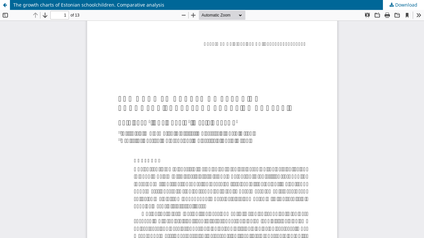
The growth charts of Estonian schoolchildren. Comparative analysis (88, 5)
